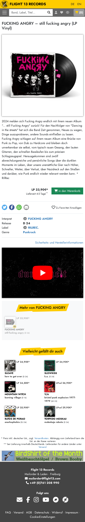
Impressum (71, 512)
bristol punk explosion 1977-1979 (62, 398)
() (79, 12)
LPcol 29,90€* (64, 407)
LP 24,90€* (23, 362)
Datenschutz (42, 512)
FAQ (8, 512)
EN (79, 4)
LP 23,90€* (23, 318)
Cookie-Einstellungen (42, 517)
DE (72, 4)
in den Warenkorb (67, 191)
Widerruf (57, 512)
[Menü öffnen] (5, 12)
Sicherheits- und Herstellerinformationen (59, 242)
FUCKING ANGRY (40, 219)
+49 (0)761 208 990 (42, 483)
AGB (29, 512)
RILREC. (33, 228)
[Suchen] (49, 12)
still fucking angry (23, 331)
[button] (4, 207)
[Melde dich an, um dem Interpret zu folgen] (25, 219)
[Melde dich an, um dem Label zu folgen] (25, 228)
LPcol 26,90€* (64, 383)
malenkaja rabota (62, 420)
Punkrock (29, 232)
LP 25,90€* (23, 407)
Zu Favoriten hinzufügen (67, 208)
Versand (42, 447)
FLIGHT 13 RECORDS (24, 4)
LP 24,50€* (23, 383)
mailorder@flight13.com (42, 478)
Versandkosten (41, 438)
